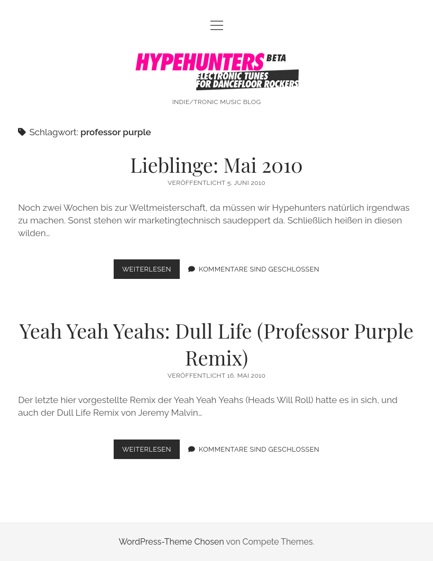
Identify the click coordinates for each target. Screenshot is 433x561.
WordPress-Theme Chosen (171, 542)
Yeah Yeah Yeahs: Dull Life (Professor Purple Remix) (216, 344)
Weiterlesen (151, 271)
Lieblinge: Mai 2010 (216, 164)
